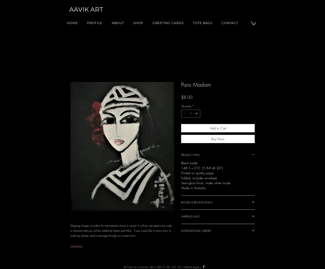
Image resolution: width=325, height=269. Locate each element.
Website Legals (191, 267)
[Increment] (197, 113)
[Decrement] (184, 113)
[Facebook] (203, 266)
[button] (118, 23)
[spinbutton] (190, 113)
